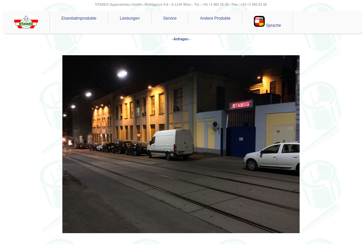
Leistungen (130, 18)
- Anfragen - (181, 39)
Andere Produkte (215, 18)
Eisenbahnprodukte (78, 18)
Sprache (267, 22)
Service (170, 18)
